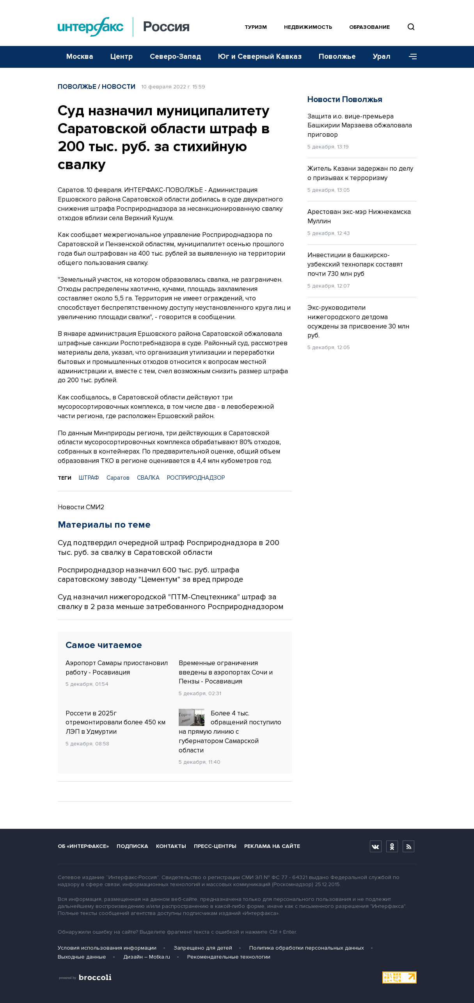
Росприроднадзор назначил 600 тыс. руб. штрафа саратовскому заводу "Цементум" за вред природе (150, 574)
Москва (79, 56)
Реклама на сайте (272, 846)
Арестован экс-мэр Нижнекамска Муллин (359, 216)
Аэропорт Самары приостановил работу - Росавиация (117, 667)
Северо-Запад (175, 56)
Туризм (256, 27)
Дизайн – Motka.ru (146, 957)
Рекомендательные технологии (228, 957)
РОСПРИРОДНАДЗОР (196, 477)
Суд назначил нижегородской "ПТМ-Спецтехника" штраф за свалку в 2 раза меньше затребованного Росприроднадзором (171, 601)
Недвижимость (308, 27)
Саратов (118, 477)
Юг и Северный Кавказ (260, 56)
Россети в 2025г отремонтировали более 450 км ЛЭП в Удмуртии (115, 722)
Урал (382, 56)
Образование (369, 27)
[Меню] (410, 57)
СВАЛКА (148, 477)
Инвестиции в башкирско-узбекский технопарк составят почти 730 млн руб (355, 264)
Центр (121, 56)
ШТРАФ (89, 477)
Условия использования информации (107, 948)
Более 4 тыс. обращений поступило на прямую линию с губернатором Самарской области (230, 731)
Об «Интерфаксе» (83, 846)
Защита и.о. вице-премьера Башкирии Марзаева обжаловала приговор (359, 125)
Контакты (171, 846)
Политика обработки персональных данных (306, 948)
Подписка (132, 846)
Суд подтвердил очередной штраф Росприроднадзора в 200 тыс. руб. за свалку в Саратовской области (168, 547)
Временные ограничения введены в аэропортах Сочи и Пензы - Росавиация (226, 672)
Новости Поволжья (344, 99)
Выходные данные (82, 957)
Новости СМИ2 (81, 507)
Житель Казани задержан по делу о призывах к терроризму (360, 173)
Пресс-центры (215, 846)
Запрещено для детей (203, 948)
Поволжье (337, 56)
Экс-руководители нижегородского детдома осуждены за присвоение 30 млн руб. (358, 321)
